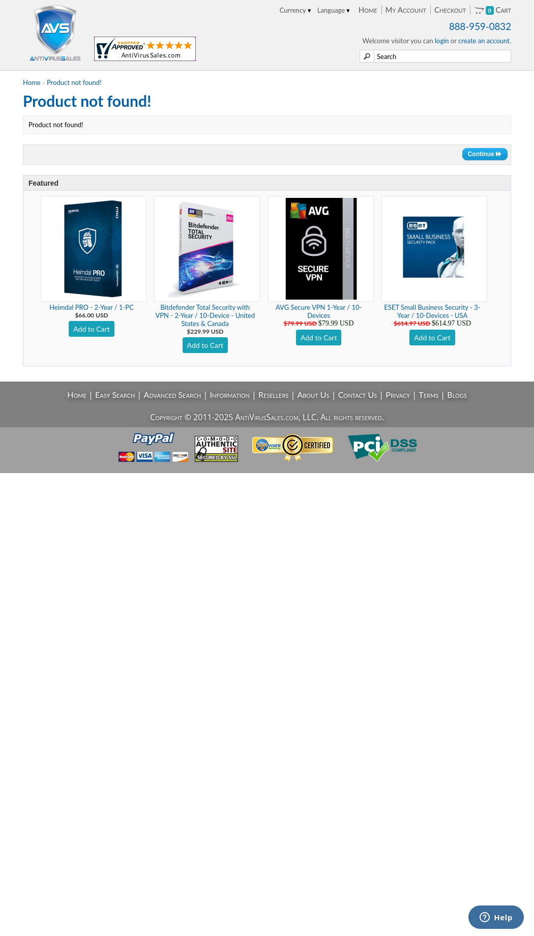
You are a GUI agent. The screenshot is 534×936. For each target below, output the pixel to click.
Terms (428, 394)
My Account (405, 9)
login (442, 41)
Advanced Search (172, 394)
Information (230, 394)
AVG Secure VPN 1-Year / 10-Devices (319, 311)
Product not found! (74, 82)
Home (368, 9)
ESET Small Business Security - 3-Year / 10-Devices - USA (432, 311)
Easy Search (115, 394)
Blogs (456, 394)
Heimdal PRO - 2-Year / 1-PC (91, 307)
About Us (313, 394)
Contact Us (357, 394)
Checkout (450, 9)
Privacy (397, 394)
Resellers (273, 394)
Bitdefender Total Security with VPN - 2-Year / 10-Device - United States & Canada (205, 315)
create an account (484, 41)
